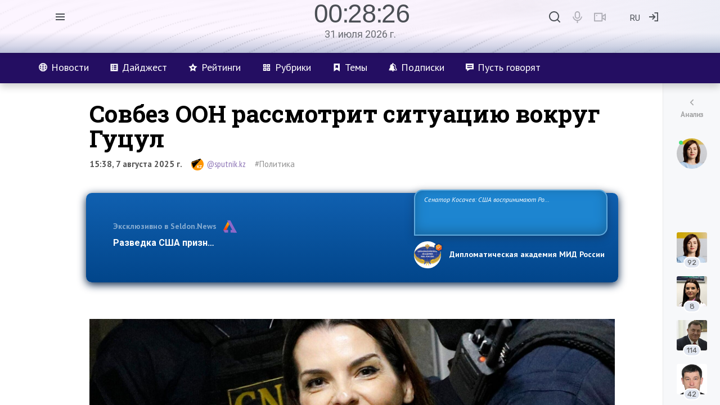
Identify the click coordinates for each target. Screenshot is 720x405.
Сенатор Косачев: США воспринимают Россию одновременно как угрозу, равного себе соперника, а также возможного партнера (509, 211)
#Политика (275, 164)
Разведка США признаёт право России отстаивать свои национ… (257, 242)
